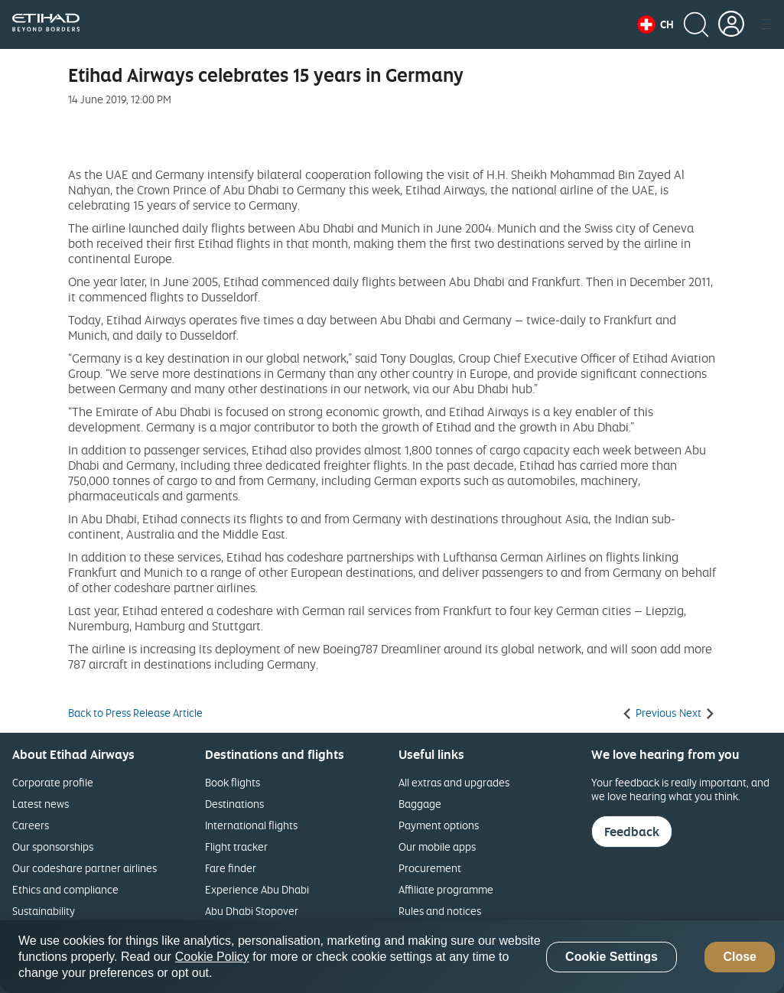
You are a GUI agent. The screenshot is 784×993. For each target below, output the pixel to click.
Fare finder (230, 868)
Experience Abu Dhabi (257, 889)
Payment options (439, 825)
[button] (655, 24)
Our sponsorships (52, 846)
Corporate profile (52, 782)
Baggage (420, 803)
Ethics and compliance (65, 889)
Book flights (232, 782)
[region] (392, 956)
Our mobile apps (437, 846)
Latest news (40, 803)
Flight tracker (236, 846)
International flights (251, 825)
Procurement (430, 868)
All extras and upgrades (454, 782)
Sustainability (43, 910)
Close (739, 956)
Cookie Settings (611, 956)
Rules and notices (440, 910)
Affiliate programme (446, 889)
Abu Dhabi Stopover (251, 910)
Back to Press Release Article (135, 713)
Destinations (234, 803)
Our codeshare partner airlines (84, 868)
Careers (30, 825)
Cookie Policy (212, 956)
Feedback (631, 831)
